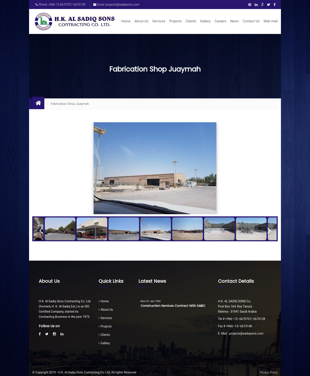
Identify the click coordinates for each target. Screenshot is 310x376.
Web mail (271, 21)
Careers (220, 21)
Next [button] (269, 229)
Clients (191, 21)
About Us (141, 21)
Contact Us (251, 21)
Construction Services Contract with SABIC (173, 306)
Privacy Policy (269, 372)
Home (125, 21)
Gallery (205, 21)
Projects (175, 21)
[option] (155, 168)
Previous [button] (41, 229)
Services (158, 21)
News (234, 21)
